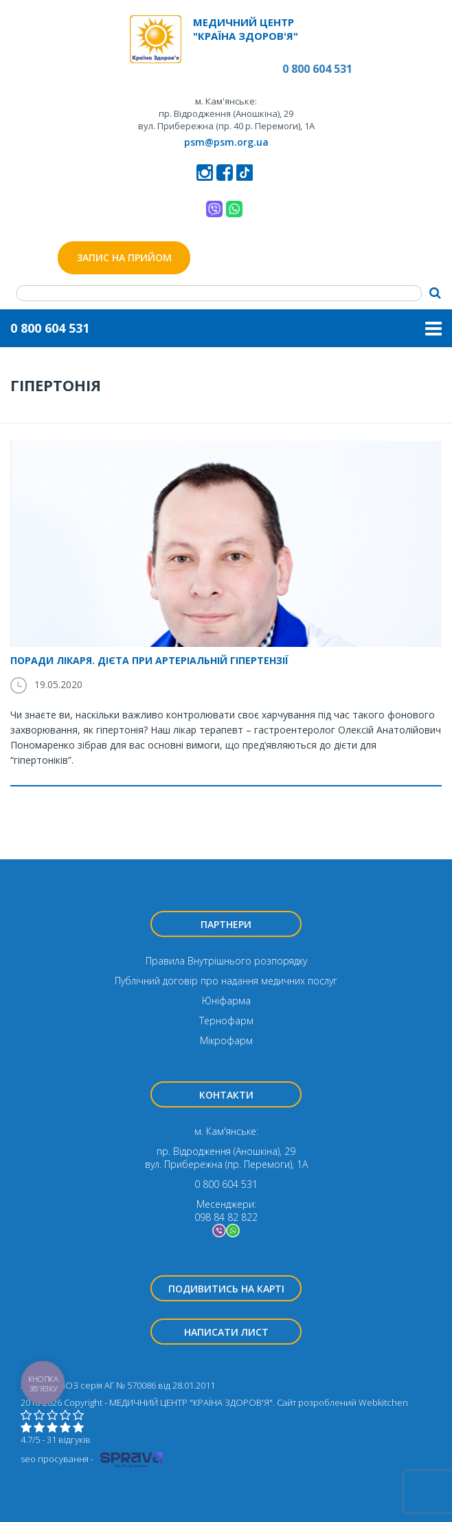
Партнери (226, 924)
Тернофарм (226, 1020)
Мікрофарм (226, 1040)
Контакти (226, 1094)
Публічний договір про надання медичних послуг (226, 980)
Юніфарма (226, 1000)
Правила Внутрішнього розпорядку (226, 960)
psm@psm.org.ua (226, 141)
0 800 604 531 (317, 68)
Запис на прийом (124, 257)
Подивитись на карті (226, 1288)
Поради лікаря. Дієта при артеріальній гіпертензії (149, 660)
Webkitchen (383, 1402)
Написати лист (226, 1331)
